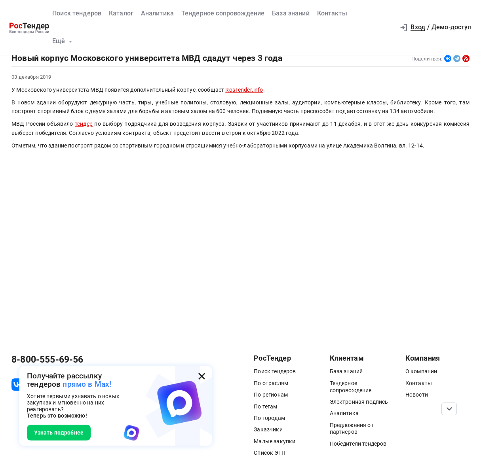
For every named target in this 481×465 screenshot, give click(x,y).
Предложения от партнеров (352, 428)
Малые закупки (274, 441)
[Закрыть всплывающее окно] (202, 376)
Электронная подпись (359, 402)
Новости (416, 394)
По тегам (265, 406)
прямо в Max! (87, 384)
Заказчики (268, 429)
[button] (386, 27)
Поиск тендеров (76, 13)
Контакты (332, 13)
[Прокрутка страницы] (449, 409)
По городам (269, 418)
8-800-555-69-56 (47, 360)
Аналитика (157, 13)
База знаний (291, 13)
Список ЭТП (269, 453)
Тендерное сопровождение (223, 13)
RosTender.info (244, 90)
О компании (421, 371)
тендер (84, 124)
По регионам (271, 394)
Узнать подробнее (59, 432)
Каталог (121, 13)
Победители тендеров (358, 443)
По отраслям (271, 383)
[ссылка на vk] (17, 384)
